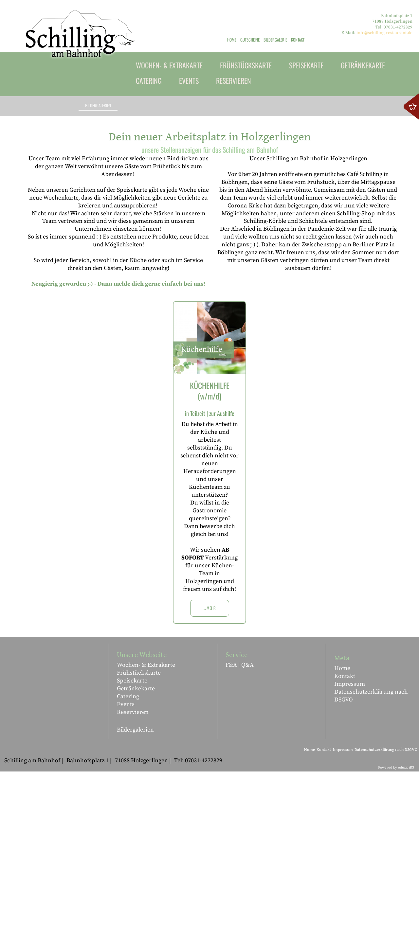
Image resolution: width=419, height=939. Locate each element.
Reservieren (133, 879)
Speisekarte (132, 848)
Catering (128, 864)
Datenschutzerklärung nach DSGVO (371, 863)
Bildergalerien (135, 897)
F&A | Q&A (240, 832)
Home (342, 836)
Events (126, 872)
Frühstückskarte (139, 840)
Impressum (349, 851)
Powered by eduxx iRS (396, 935)
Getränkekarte (136, 856)
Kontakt (344, 843)
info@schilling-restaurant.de (384, 32)
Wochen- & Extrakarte (146, 832)
